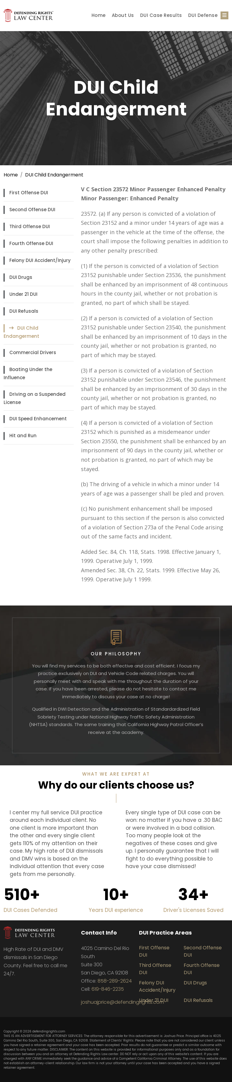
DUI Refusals (23, 311)
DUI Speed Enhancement (38, 418)
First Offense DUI (28, 192)
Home (99, 15)
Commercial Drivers (32, 352)
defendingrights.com (48, 1031)
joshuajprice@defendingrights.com (122, 1002)
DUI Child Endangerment (54, 174)
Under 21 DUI (23, 294)
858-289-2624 (115, 980)
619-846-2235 (108, 989)
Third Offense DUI (29, 226)
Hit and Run (23, 435)
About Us (123, 15)
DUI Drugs (20, 277)
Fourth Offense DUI (31, 243)
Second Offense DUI (32, 209)
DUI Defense (203, 15)
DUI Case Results (161, 15)
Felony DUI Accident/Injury (40, 260)
